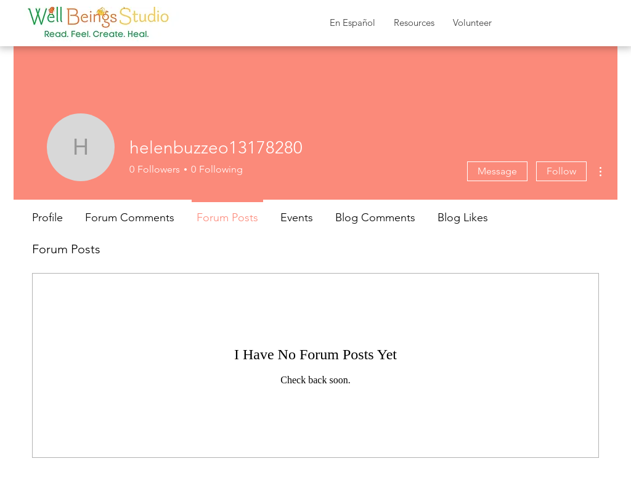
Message (497, 171)
